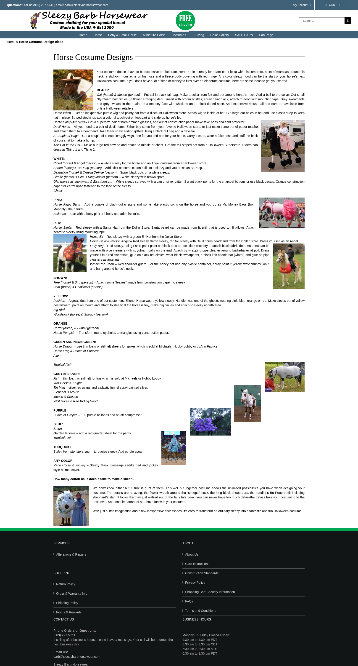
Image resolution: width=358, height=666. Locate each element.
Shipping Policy (67, 603)
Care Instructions (197, 564)
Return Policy (65, 584)
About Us (191, 554)
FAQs (189, 601)
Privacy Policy (195, 582)
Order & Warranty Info (71, 593)
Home (11, 42)
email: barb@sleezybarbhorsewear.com (82, 5)
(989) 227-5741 (43, 5)
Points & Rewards (69, 612)
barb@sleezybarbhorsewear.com (76, 656)
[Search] (348, 20)
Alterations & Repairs (71, 554)
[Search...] (322, 20)
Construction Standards (201, 573)
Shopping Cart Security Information (210, 592)
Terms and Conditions (200, 611)
